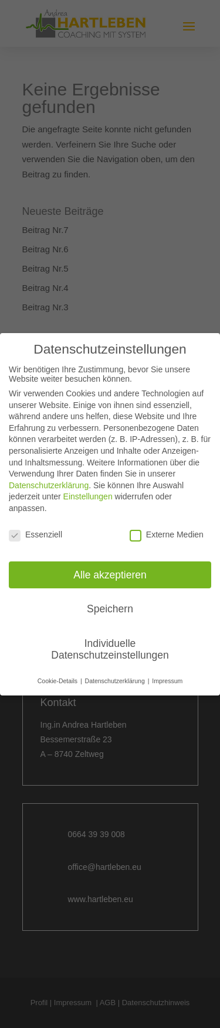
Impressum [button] (167, 680)
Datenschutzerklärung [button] (116, 680)
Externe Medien (167, 534)
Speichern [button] (110, 609)
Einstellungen (88, 496)
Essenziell (35, 534)
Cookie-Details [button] (58, 680)
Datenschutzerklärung (49, 485)
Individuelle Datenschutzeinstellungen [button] (109, 649)
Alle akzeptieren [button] (110, 574)
